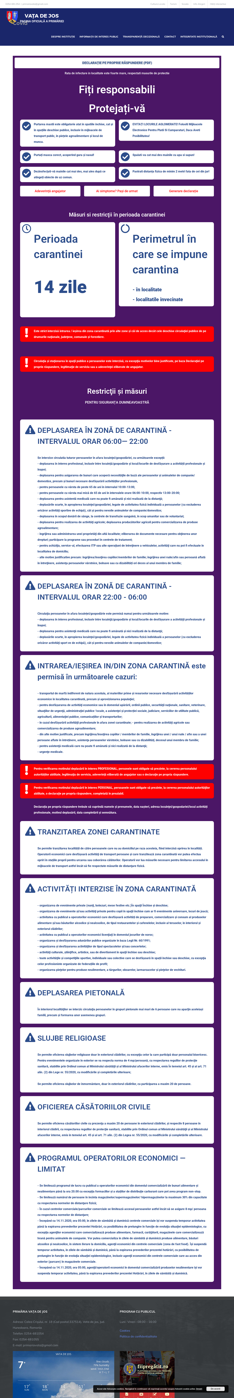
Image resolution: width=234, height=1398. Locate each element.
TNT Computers (53, 1382)
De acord (215, 1389)
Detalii (199, 1389)
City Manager (70, 1382)
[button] (223, 36)
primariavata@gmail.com (35, 4)
